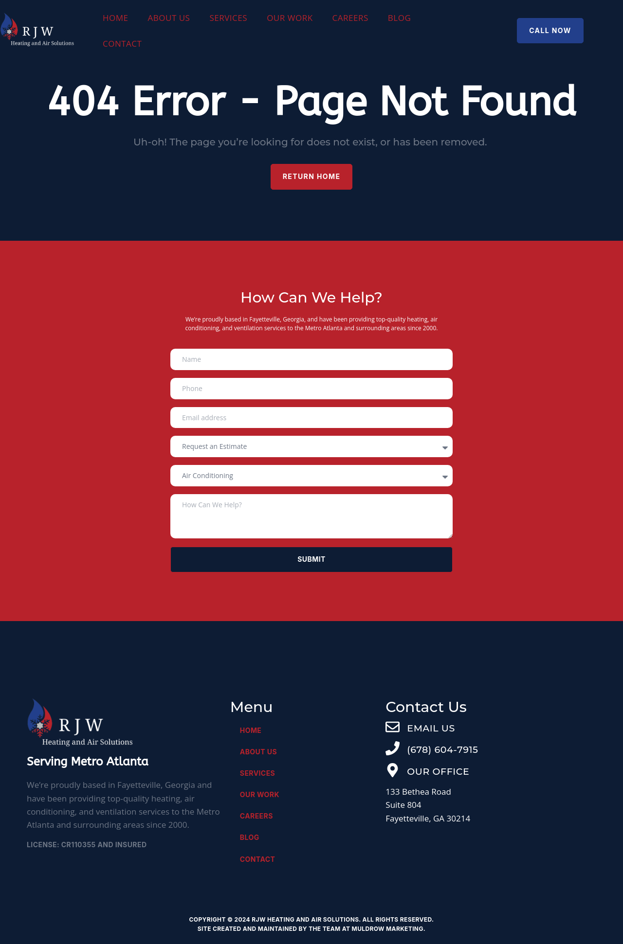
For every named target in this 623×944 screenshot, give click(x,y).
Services (228, 17)
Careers (350, 17)
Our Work (289, 17)
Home (115, 17)
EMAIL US (431, 728)
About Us (169, 17)
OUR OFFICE (438, 771)
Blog (399, 17)
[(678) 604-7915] (392, 748)
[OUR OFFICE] (392, 770)
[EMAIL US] (392, 727)
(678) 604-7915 (442, 749)
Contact (122, 43)
